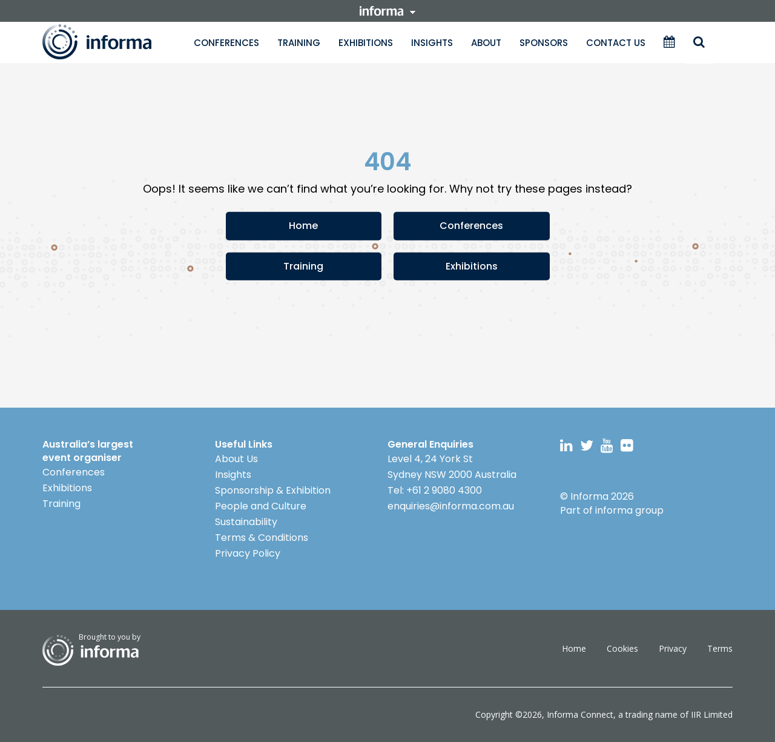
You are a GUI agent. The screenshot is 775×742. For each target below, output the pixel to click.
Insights (432, 42)
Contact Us (615, 42)
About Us (236, 459)
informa (387, 11)
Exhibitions (365, 42)
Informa (109, 42)
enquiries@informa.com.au (451, 506)
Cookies (622, 648)
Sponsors (543, 42)
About (486, 42)
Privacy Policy (247, 553)
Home (303, 226)
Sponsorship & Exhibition (273, 490)
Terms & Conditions (261, 538)
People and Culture (260, 506)
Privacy (673, 648)
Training (298, 42)
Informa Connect (580, 714)
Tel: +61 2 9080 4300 (435, 490)
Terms (720, 648)
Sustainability (246, 522)
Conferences (226, 42)
